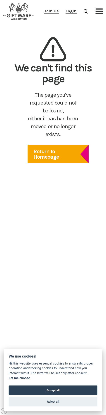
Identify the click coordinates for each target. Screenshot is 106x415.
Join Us (51, 11)
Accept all (52, 390)
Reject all (53, 401)
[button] (99, 11)
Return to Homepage (46, 154)
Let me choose (19, 378)
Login (71, 11)
